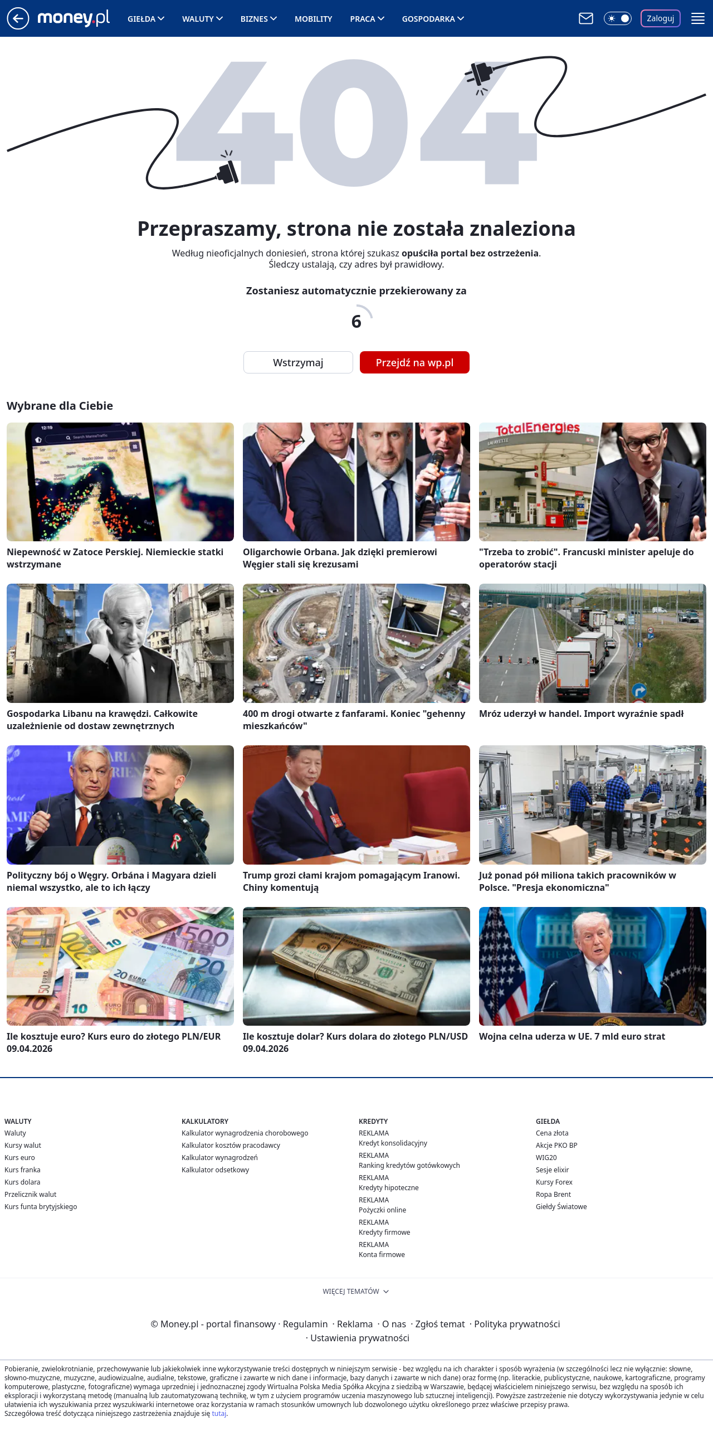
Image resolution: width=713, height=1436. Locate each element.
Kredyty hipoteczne (389, 1187)
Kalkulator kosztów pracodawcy (231, 1145)
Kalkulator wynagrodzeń (220, 1157)
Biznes (254, 18)
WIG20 (546, 1157)
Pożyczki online (382, 1210)
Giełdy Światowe (561, 1206)
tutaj (219, 1413)
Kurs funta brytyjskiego (40, 1206)
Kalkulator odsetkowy (215, 1170)
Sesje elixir (552, 1170)
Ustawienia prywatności (357, 1338)
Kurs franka (22, 1170)
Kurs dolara (22, 1182)
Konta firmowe (382, 1254)
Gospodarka (428, 18)
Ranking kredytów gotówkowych (409, 1165)
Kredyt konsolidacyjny (393, 1143)
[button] (698, 18)
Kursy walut (22, 1145)
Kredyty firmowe (385, 1232)
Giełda (141, 18)
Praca (362, 18)
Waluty (198, 18)
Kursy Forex (554, 1182)
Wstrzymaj (298, 362)
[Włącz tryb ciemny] (618, 18)
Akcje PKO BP (557, 1145)
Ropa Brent (553, 1194)
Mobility (314, 18)
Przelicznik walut (30, 1194)
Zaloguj (661, 18)
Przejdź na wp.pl (415, 362)
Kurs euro (19, 1157)
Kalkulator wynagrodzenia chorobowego (245, 1133)
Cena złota (552, 1133)
